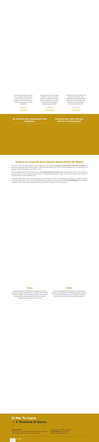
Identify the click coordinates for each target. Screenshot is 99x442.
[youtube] (20, 439)
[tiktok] (17, 439)
